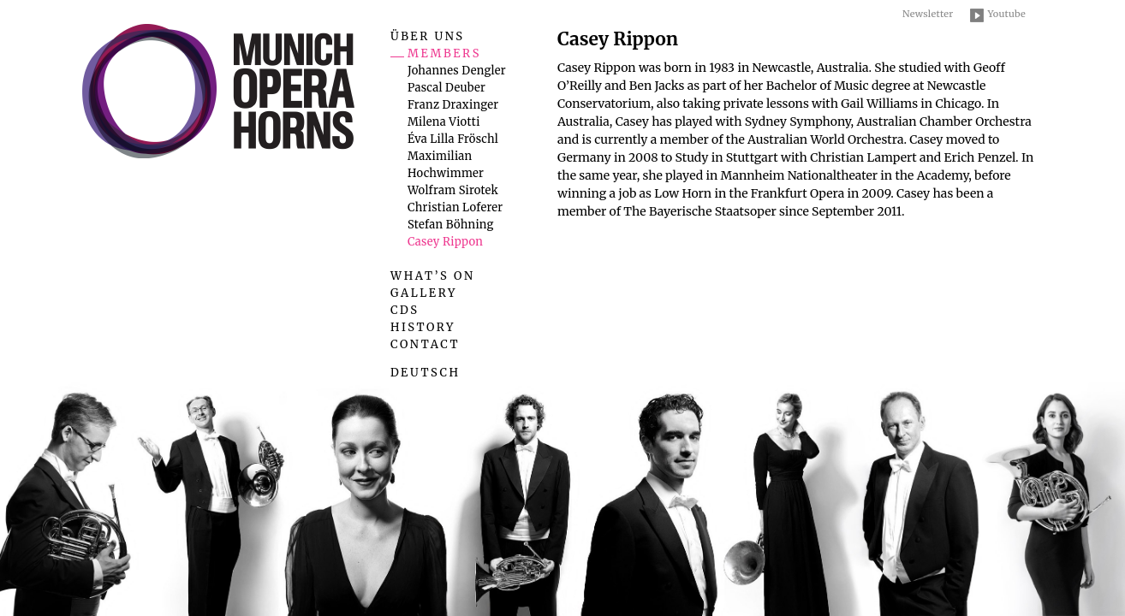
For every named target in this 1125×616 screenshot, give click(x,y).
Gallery (423, 293)
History (422, 327)
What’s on (432, 276)
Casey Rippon (445, 241)
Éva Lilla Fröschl (453, 139)
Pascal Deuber (446, 87)
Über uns (427, 36)
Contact (425, 344)
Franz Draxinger (453, 105)
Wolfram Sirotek (453, 190)
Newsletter (927, 14)
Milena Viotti (444, 122)
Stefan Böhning (451, 224)
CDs (405, 310)
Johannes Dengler (457, 70)
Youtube (1006, 14)
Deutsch (425, 372)
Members (444, 53)
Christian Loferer (455, 207)
